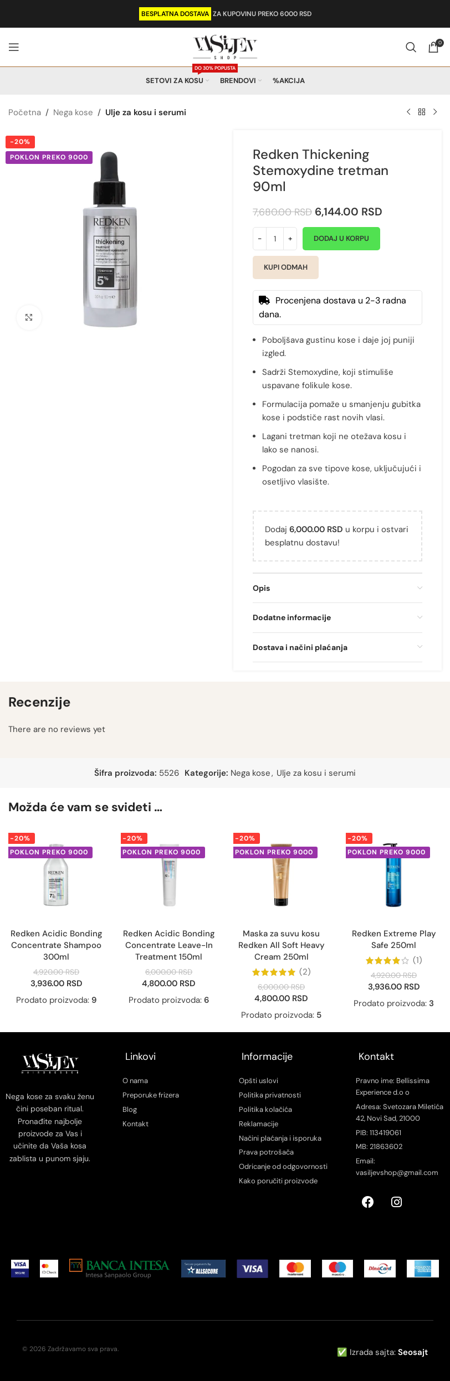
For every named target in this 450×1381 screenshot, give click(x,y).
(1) (417, 960)
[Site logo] (225, 46)
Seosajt (413, 1352)
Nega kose (73, 112)
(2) (305, 972)
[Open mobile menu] (14, 47)
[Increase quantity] (290, 238)
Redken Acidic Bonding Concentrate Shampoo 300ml (57, 945)
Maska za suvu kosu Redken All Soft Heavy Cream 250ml (281, 945)
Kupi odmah (286, 267)
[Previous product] (408, 112)
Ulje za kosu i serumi (145, 112)
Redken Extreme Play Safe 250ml (394, 939)
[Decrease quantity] (260, 238)
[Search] (411, 47)
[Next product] (435, 112)
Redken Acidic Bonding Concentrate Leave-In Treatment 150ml (169, 945)
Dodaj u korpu (341, 238)
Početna (24, 112)
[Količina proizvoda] (275, 238)
